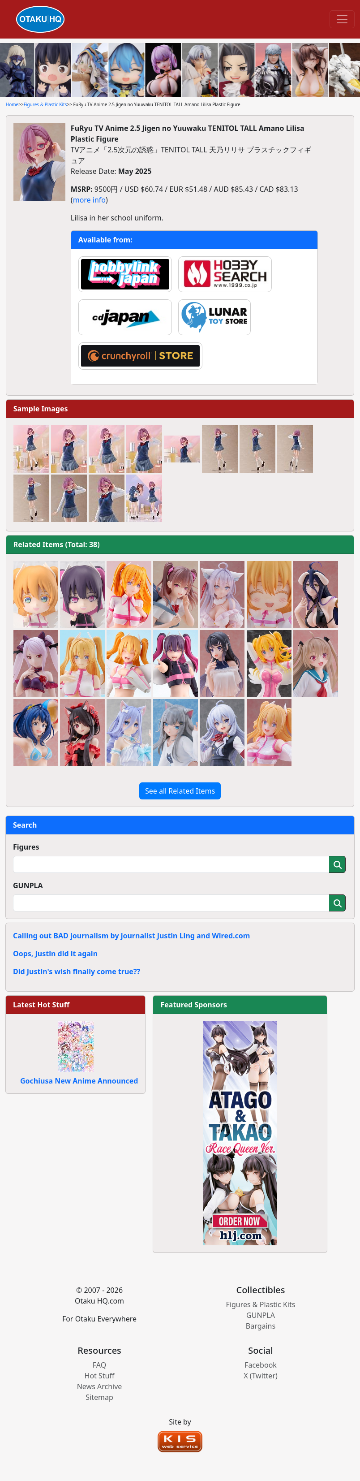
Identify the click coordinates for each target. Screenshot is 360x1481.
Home (12, 104)
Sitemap (99, 1397)
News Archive (99, 1386)
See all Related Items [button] (180, 791)
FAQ (99, 1365)
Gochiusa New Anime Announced (79, 1081)
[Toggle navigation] (342, 19)
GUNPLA (28, 885)
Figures (26, 847)
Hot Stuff (100, 1376)
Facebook (260, 1365)
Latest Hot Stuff (41, 1005)
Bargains (260, 1326)
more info (89, 200)
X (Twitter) (261, 1376)
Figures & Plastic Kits (45, 104)
